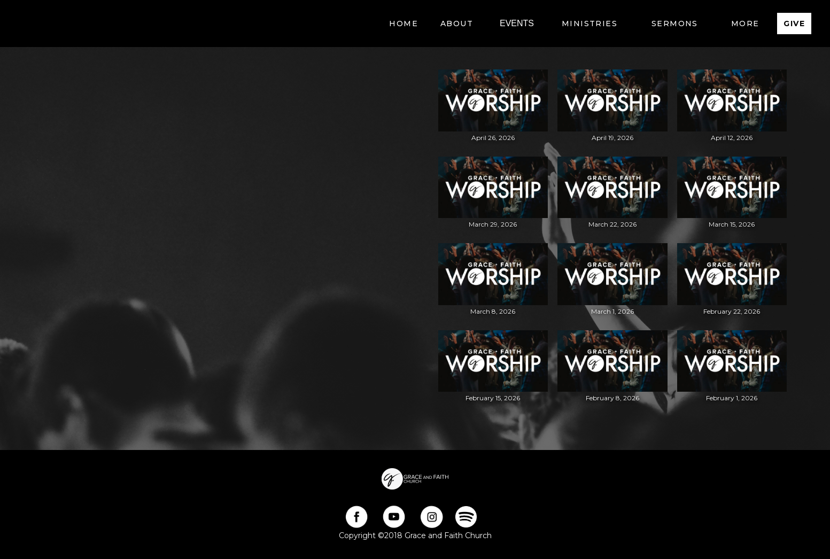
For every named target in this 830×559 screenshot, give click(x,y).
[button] (456, 23)
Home (403, 23)
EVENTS (517, 23)
